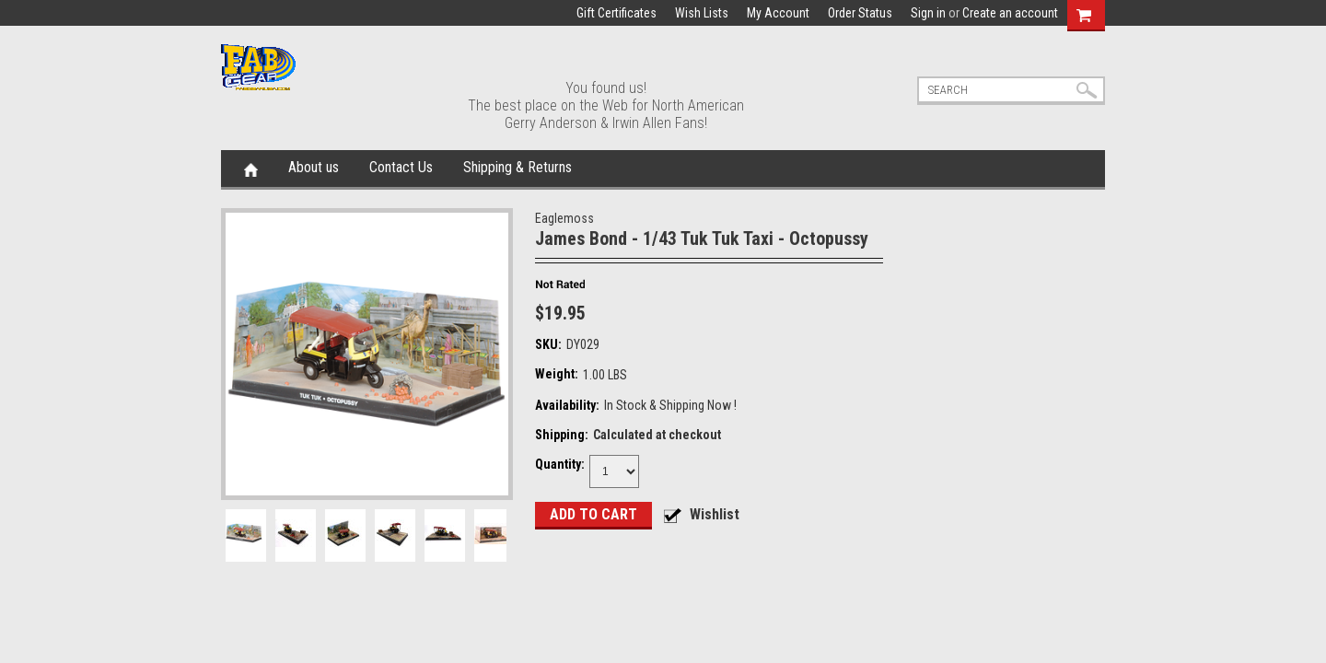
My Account (778, 13)
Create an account (1010, 13)
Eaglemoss (564, 218)
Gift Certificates (616, 13)
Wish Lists (701, 13)
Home (251, 168)
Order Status (860, 13)
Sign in (928, 13)
